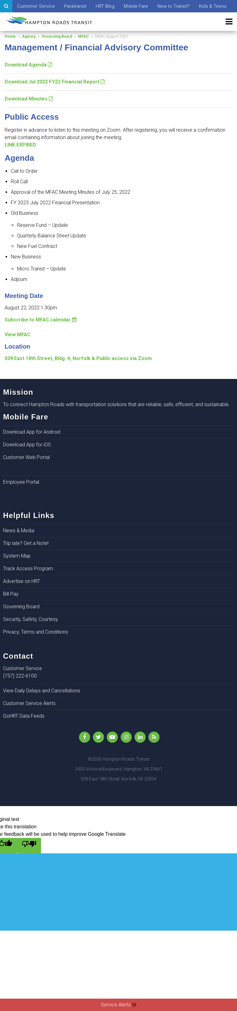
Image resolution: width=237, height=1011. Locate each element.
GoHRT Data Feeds (23, 716)
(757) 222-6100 (20, 676)
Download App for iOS (27, 445)
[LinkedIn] (140, 737)
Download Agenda (28, 65)
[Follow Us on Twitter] (98, 737)
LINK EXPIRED (20, 145)
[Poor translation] (29, 845)
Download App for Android (31, 432)
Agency (28, 36)
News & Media (18, 530)
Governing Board (57, 36)
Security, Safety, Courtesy (30, 619)
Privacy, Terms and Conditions (35, 632)
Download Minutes (29, 99)
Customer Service (36, 6)
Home (10, 36)
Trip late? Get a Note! (25, 543)
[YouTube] (112, 737)
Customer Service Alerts (29, 703)
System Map (17, 556)
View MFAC (18, 335)
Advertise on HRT (21, 581)
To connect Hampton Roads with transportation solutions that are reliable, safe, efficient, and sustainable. (116, 404)
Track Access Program (28, 568)
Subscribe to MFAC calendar (41, 320)
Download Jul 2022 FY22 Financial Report (55, 82)
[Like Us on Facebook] (84, 737)
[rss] (154, 737)
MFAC (83, 36)
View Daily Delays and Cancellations (41, 691)
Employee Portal (21, 482)
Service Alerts (118, 1005)
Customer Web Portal (26, 457)
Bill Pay (11, 594)
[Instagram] (126, 737)
